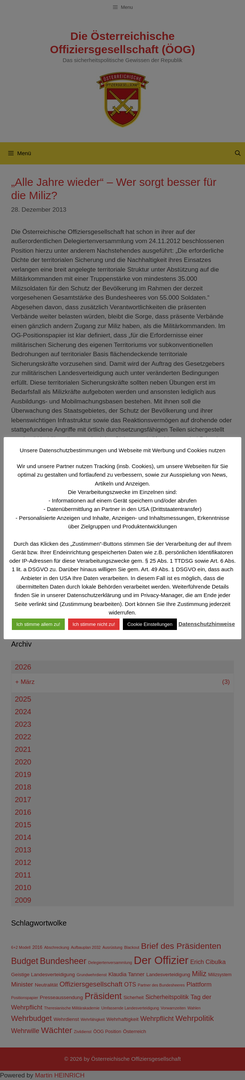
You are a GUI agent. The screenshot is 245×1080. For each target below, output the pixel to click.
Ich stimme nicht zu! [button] (94, 624)
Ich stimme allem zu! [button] (38, 624)
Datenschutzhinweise (206, 624)
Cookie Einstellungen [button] (149, 624)
